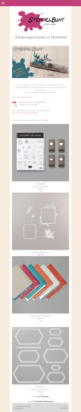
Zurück (34, 397)
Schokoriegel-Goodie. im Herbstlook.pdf (32, 102)
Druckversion (19, 406)
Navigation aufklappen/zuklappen (40, 3)
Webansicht (63, 408)
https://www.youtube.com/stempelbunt (25, 113)
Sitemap (27, 406)
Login (65, 406)
